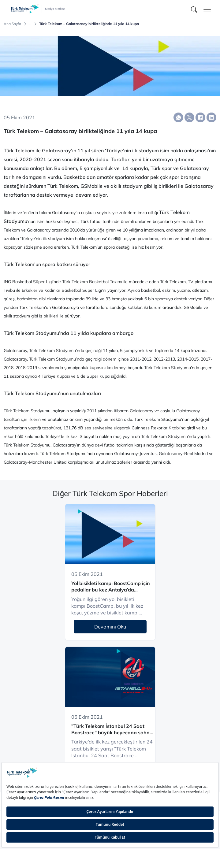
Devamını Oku (110, 627)
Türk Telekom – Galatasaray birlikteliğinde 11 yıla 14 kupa (89, 24)
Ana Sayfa (12, 24)
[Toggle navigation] (207, 9)
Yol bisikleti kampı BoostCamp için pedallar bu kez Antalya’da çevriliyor (110, 586)
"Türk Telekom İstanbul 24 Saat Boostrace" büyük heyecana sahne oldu (111, 729)
